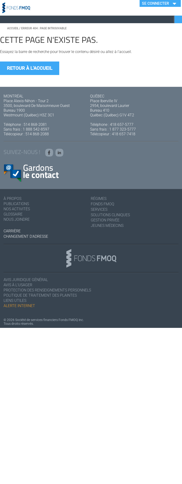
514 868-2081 (35, 124)
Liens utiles (15, 300)
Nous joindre (17, 219)
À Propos (12, 198)
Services (99, 209)
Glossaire (13, 214)
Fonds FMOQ (102, 204)
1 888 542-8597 (36, 129)
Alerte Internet (19, 306)
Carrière (12, 231)
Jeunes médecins (107, 225)
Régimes (98, 198)
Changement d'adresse (26, 236)
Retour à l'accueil (29, 68)
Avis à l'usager (18, 285)
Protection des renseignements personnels (47, 290)
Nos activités (17, 209)
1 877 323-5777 (122, 129)
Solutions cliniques (110, 215)
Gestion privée (105, 220)
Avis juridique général (26, 279)
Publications (16, 204)
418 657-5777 (121, 124)
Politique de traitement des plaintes (40, 295)
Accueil (12, 28)
